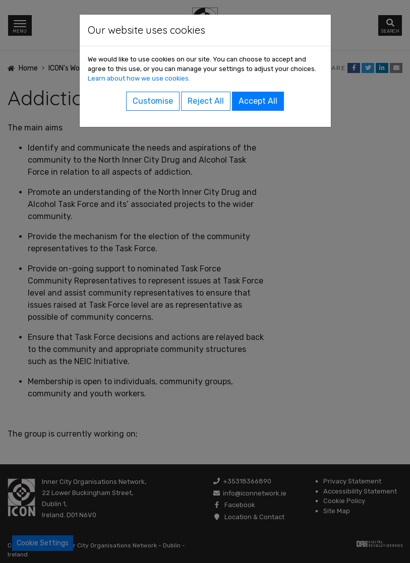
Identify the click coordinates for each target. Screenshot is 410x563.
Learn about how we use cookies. (139, 78)
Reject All (206, 101)
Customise (153, 101)
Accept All (258, 101)
